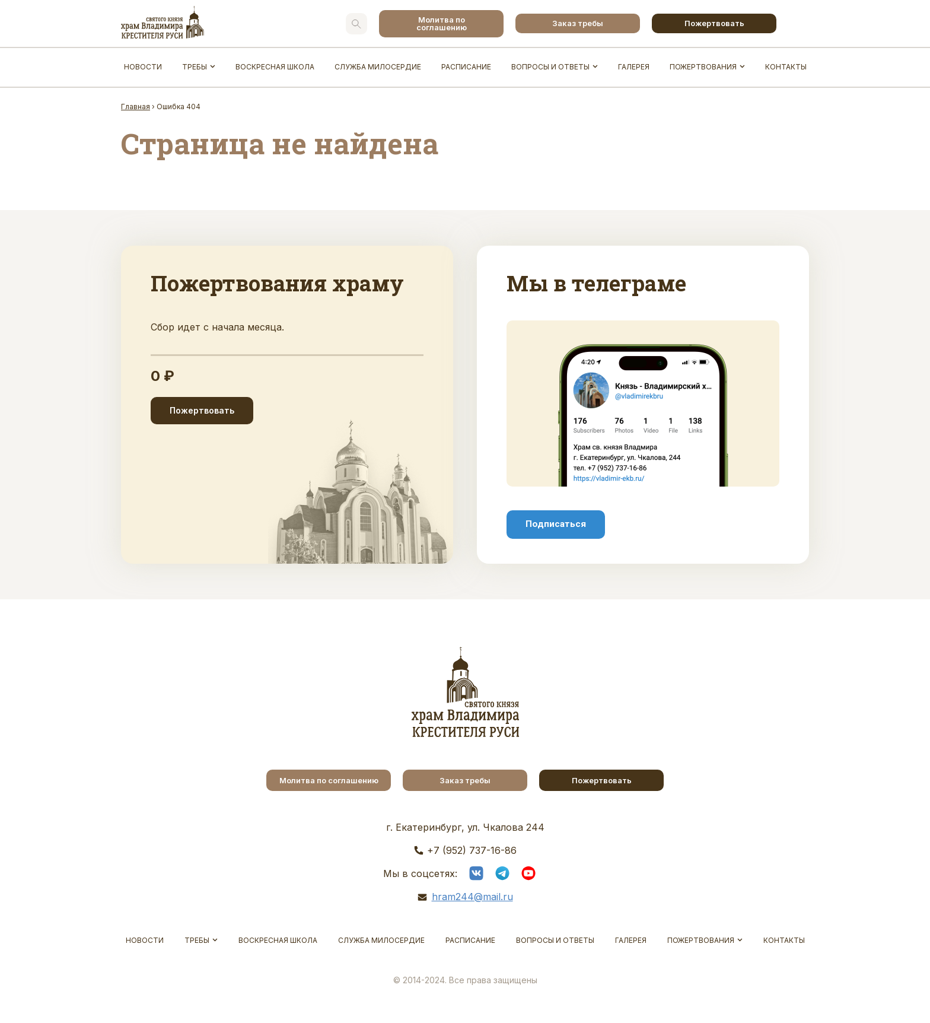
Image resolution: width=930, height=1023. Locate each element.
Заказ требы (577, 23)
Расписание (466, 66)
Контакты (786, 66)
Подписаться (555, 524)
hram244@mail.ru (472, 897)
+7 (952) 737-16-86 (472, 850)
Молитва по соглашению (441, 23)
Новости (143, 66)
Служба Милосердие (378, 66)
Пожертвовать (714, 23)
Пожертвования (703, 66)
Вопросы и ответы (550, 66)
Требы (194, 66)
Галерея (633, 66)
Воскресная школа (274, 66)
